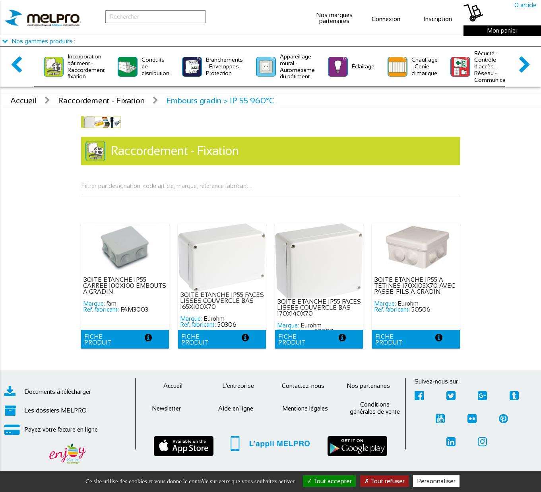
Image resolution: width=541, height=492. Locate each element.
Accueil (23, 100)
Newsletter (166, 408)
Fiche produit (98, 339)
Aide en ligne (235, 408)
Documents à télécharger (47, 392)
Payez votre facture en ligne (51, 430)
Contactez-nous (303, 385)
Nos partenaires (368, 385)
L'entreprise (238, 385)
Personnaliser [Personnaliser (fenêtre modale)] (436, 481)
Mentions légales (305, 408)
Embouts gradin (220, 100)
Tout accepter (329, 481)
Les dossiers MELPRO (45, 410)
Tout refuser (384, 481)
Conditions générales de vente (375, 408)
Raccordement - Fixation (101, 100)
